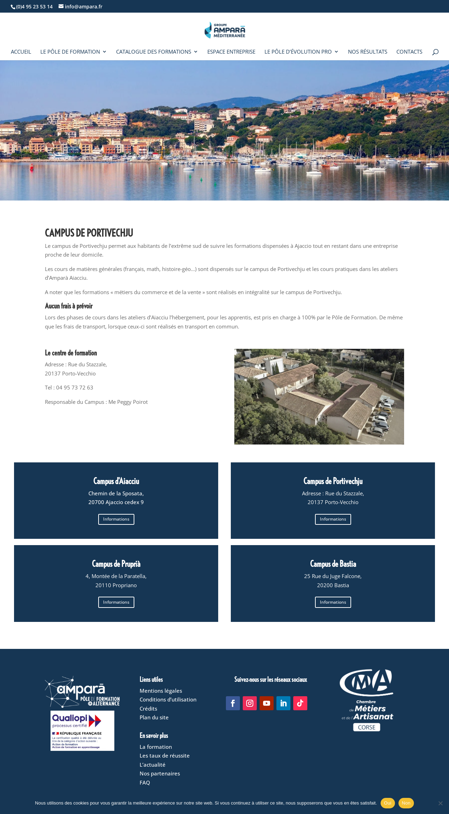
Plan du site (154, 717)
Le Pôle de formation (70, 52)
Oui (387, 803)
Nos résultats (367, 52)
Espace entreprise (231, 52)
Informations (116, 519)
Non (406, 803)
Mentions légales (161, 690)
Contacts (409, 52)
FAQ (145, 782)
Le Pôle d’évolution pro (298, 52)
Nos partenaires (160, 773)
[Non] (440, 803)
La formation (156, 746)
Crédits (148, 708)
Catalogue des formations (153, 52)
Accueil (21, 52)
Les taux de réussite (165, 755)
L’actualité (153, 764)
